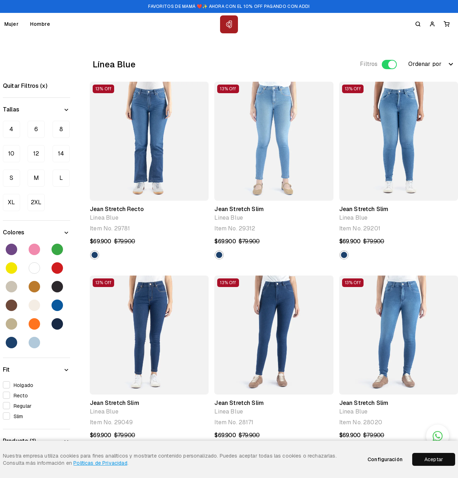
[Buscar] (418, 24)
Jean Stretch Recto (117, 209)
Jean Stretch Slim (239, 209)
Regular (19, 405)
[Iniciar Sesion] (432, 24)
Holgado (20, 384)
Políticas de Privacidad (100, 463)
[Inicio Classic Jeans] (229, 24)
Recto (18, 395)
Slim (15, 416)
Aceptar (433, 459)
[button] (94, 255)
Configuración (385, 459)
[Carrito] (446, 24)
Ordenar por (431, 64)
